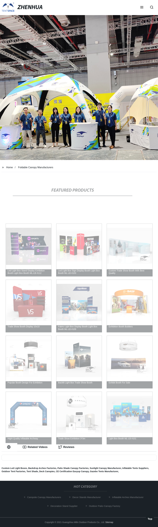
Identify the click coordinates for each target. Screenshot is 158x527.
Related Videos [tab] (35, 447)
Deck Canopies (47, 471)
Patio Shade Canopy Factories (73, 468)
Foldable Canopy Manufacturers (35, 167)
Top (150, 518)
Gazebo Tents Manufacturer (104, 471)
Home (9, 167)
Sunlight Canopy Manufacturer (105, 468)
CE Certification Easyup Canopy (72, 471)
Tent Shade (32, 471)
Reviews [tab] (66, 447)
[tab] (9, 447)
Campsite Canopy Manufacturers (45, 497)
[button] (141, 7)
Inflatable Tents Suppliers (135, 468)
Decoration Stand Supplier (65, 506)
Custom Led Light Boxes (14, 468)
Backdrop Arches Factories (42, 468)
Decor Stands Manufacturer (87, 497)
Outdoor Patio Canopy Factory (105, 506)
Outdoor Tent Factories (13, 471)
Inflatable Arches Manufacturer (128, 497)
